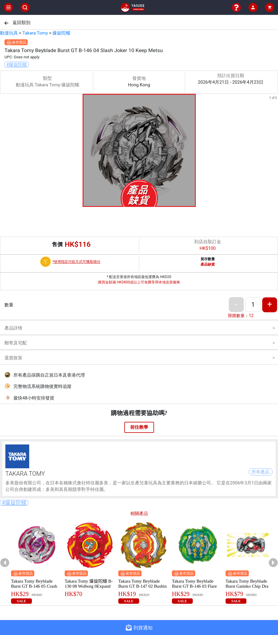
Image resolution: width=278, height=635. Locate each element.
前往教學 (139, 427)
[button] (135, 203)
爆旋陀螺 (61, 33)
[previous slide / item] (4, 151)
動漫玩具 (9, 33)
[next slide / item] (274, 151)
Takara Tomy (35, 33)
